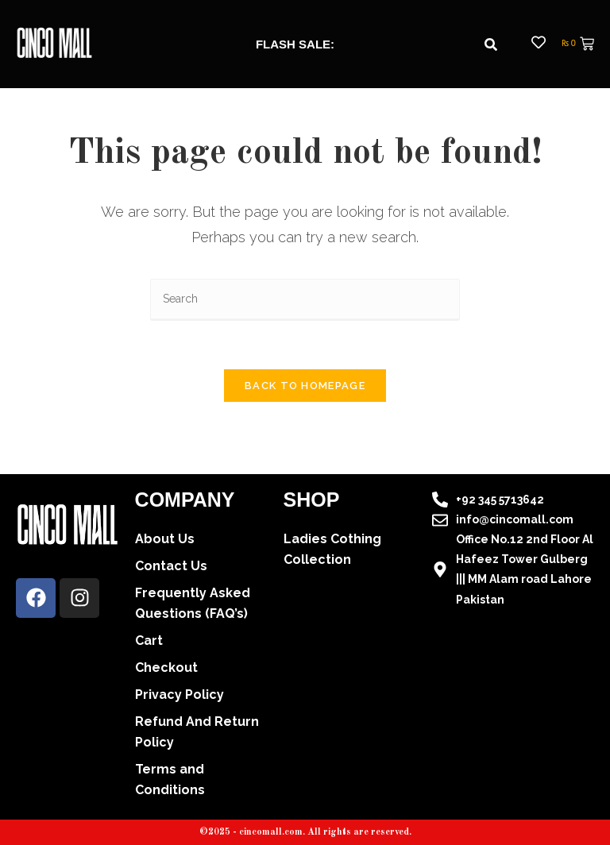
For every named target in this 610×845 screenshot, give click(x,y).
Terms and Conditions (170, 779)
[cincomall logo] (54, 43)
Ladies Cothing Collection (332, 549)
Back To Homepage (305, 386)
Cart (149, 640)
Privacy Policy (179, 694)
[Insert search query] (305, 300)
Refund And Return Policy (197, 732)
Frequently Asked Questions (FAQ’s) (192, 603)
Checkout (166, 667)
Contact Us (171, 565)
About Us (165, 538)
